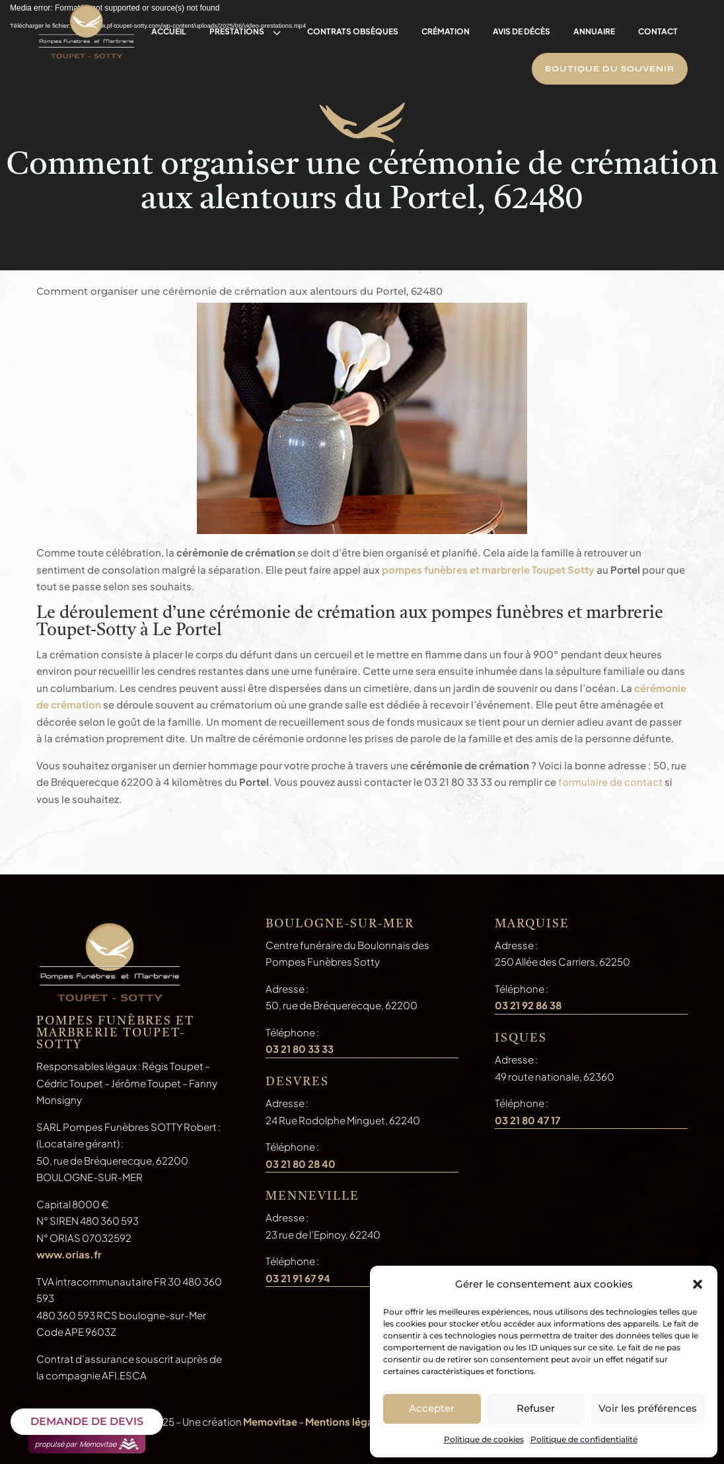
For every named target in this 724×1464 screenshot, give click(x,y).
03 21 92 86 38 (528, 1005)
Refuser (536, 1408)
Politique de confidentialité (583, 1439)
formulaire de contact (610, 781)
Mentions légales (346, 1421)
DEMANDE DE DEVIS (86, 1421)
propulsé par (87, 1444)
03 (301, 1163)
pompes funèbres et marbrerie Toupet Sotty (488, 569)
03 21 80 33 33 (300, 1048)
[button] (697, 1284)
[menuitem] (168, 32)
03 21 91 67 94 (298, 1278)
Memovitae (270, 1421)
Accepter (431, 1408)
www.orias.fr (69, 1254)
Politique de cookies (484, 1439)
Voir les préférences (647, 1408)
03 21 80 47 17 (527, 1120)
